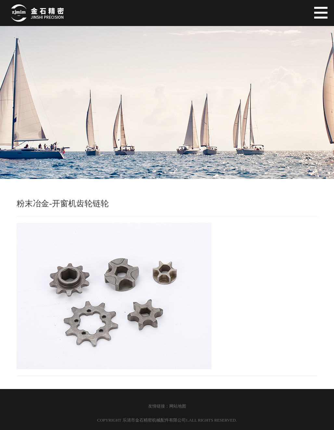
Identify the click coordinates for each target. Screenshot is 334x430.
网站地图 (177, 406)
